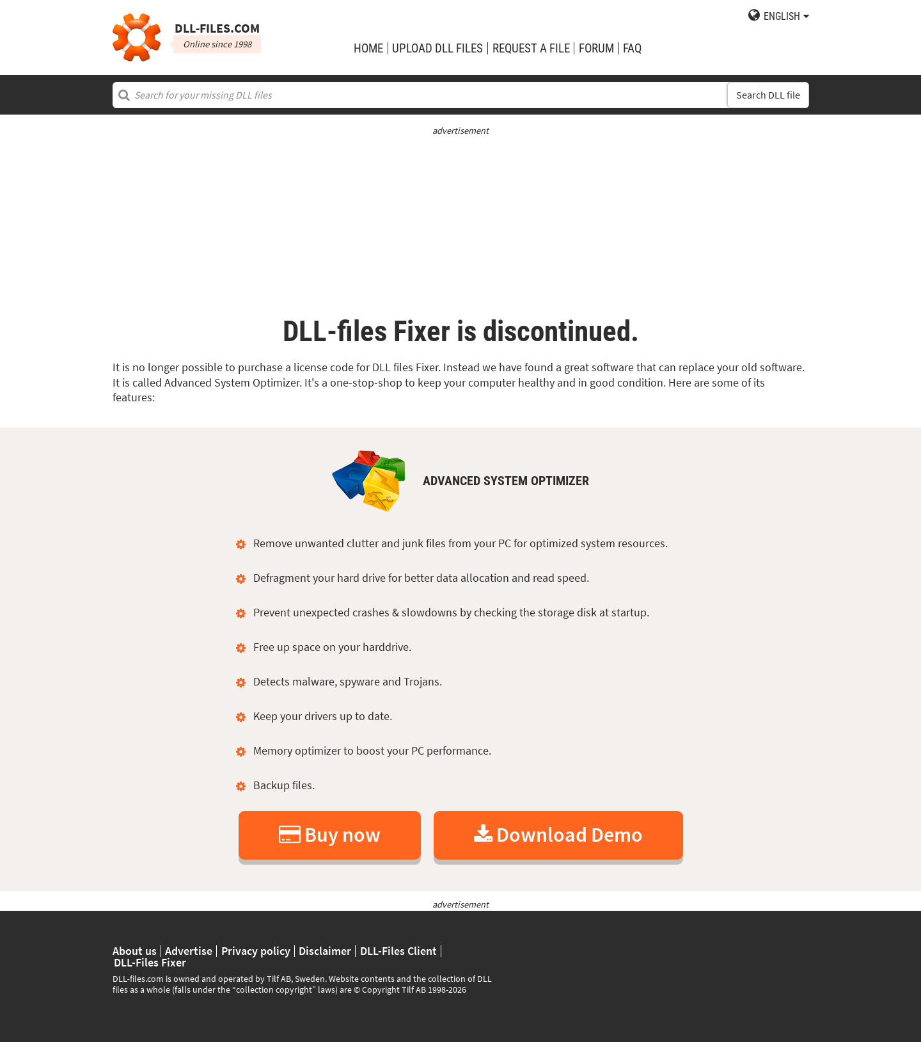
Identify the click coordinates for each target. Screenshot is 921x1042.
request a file (531, 48)
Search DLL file (768, 95)
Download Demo (558, 834)
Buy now (330, 834)
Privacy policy (255, 951)
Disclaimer (325, 951)
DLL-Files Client (398, 951)
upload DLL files (437, 48)
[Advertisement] (461, 227)
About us (135, 951)
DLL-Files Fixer (150, 962)
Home (368, 48)
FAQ (632, 48)
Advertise (188, 951)
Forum (596, 48)
